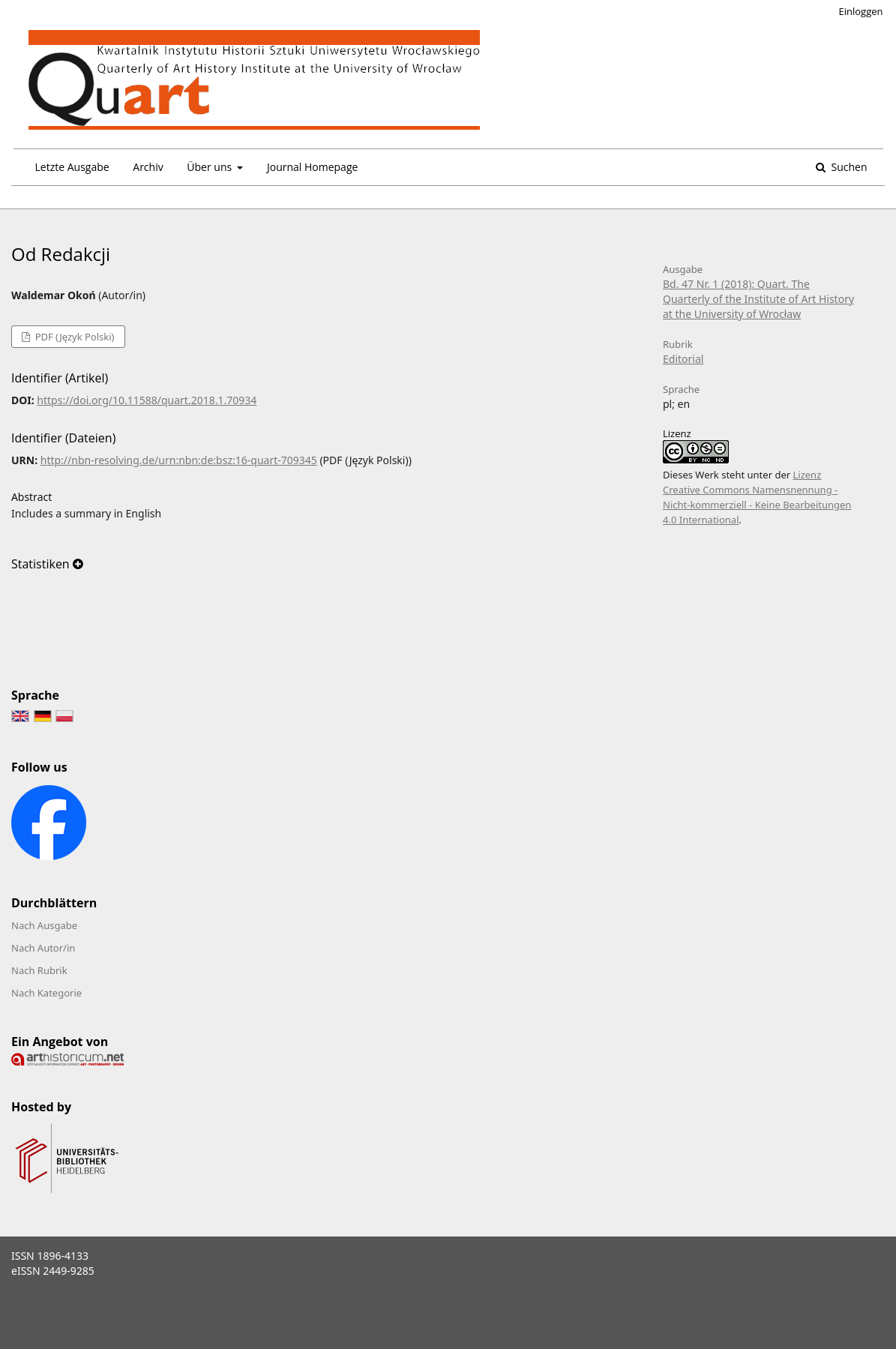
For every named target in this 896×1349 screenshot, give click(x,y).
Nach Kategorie (46, 993)
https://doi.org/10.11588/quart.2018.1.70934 (146, 400)
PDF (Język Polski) (73, 336)
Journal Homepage (312, 167)
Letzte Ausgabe (72, 167)
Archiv (148, 167)
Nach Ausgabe (44, 925)
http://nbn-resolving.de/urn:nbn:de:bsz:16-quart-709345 (178, 460)
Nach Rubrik (39, 970)
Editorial (683, 359)
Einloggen (861, 11)
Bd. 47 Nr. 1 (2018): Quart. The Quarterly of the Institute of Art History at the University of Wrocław (758, 299)
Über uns (210, 167)
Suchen (848, 167)
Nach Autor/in (43, 948)
